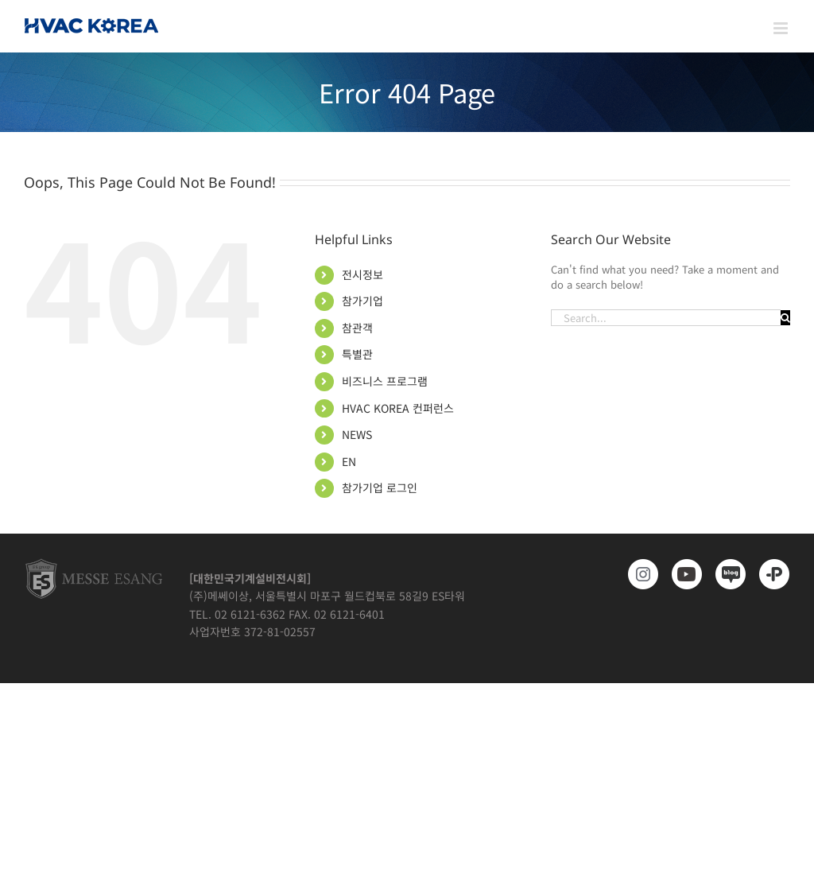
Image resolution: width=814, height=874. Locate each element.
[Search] (785, 318)
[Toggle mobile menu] (781, 28)
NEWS (357, 434)
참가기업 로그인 (379, 487)
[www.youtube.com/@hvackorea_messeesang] (684, 574)
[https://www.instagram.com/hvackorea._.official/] (640, 574)
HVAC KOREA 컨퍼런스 (398, 408)
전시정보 (362, 274)
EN (349, 461)
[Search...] (666, 317)
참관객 (357, 328)
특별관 (357, 354)
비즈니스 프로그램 (385, 381)
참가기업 (362, 301)
